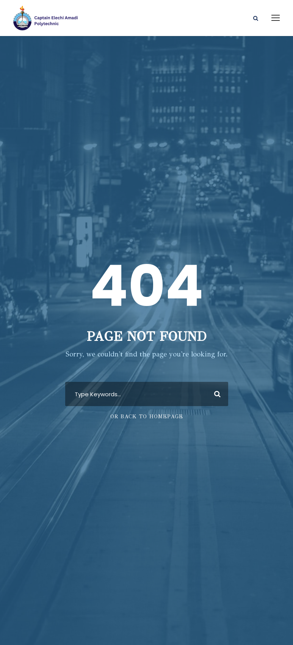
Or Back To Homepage (146, 416)
